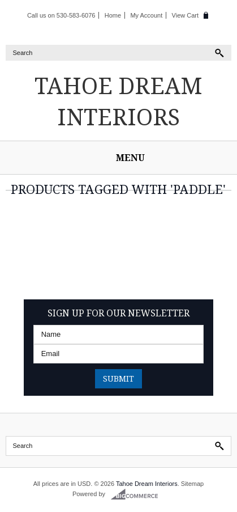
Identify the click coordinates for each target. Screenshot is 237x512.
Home (113, 15)
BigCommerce (138, 494)
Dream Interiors (118, 101)
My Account (146, 15)
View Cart (185, 15)
